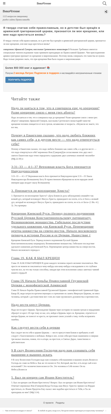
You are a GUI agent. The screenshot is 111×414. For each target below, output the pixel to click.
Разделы (60, 403)
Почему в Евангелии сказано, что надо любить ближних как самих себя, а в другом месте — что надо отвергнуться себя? (55, 139)
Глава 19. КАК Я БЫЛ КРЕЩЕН (35, 258)
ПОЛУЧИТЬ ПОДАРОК (20, 80)
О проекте (48, 403)
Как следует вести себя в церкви (35, 327)
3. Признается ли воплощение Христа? (40, 190)
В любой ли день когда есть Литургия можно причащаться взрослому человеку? (71, 411)
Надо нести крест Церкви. (30, 304)
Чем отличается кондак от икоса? (18, 411)
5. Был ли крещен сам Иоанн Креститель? (42, 377)
